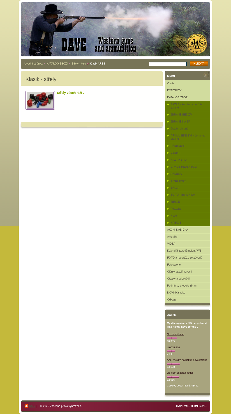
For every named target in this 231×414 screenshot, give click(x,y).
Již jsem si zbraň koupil (180, 372)
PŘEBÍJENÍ (178, 145)
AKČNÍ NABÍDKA (177, 229)
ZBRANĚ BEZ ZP (181, 114)
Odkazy (171, 299)
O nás (170, 83)
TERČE (175, 201)
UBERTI (175, 152)
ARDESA (176, 173)
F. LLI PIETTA (179, 159)
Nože (174, 215)
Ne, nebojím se (175, 334)
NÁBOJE (176, 222)
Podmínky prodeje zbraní (182, 285)
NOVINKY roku (176, 292)
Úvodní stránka (33, 63)
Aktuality (172, 236)
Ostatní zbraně (179, 128)
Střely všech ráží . (70, 93)
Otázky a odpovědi (178, 278)
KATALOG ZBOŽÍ (57, 63)
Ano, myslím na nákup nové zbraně (187, 359)
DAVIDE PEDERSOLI (184, 166)
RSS (32, 406)
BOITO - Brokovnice (183, 194)
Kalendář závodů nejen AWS (184, 250)
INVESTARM (178, 180)
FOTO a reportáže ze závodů (184, 257)
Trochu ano (173, 347)
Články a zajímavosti (179, 271)
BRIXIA (175, 187)
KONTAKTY (174, 90)
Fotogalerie (174, 264)
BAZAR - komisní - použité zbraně (186, 106)
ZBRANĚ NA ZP (180, 121)
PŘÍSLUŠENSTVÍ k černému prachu (188, 137)
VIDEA (171, 243)
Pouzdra (176, 208)
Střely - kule (79, 63)
